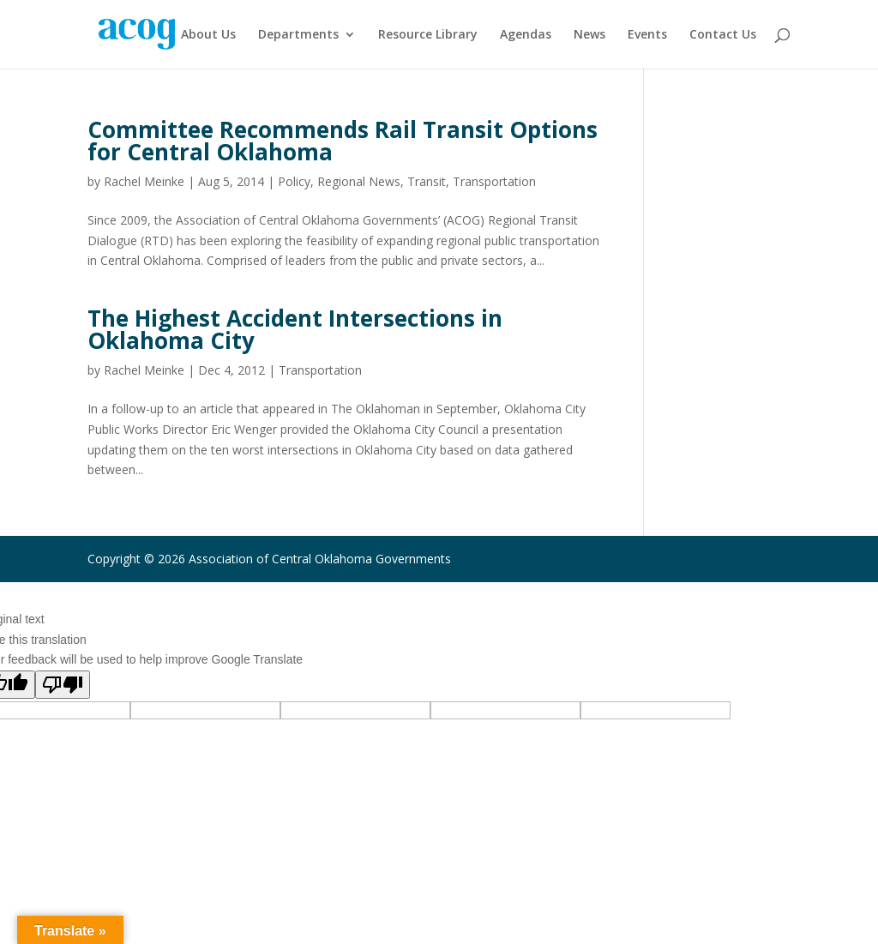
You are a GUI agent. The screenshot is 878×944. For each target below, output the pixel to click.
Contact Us (722, 35)
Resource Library (428, 35)
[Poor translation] (62, 684)
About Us (208, 35)
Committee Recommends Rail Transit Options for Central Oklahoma (342, 140)
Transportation (494, 181)
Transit (426, 181)
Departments (298, 35)
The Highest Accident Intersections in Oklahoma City (294, 329)
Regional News (358, 181)
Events (647, 35)
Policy (294, 181)
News (589, 35)
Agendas (525, 35)
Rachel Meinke (144, 181)
